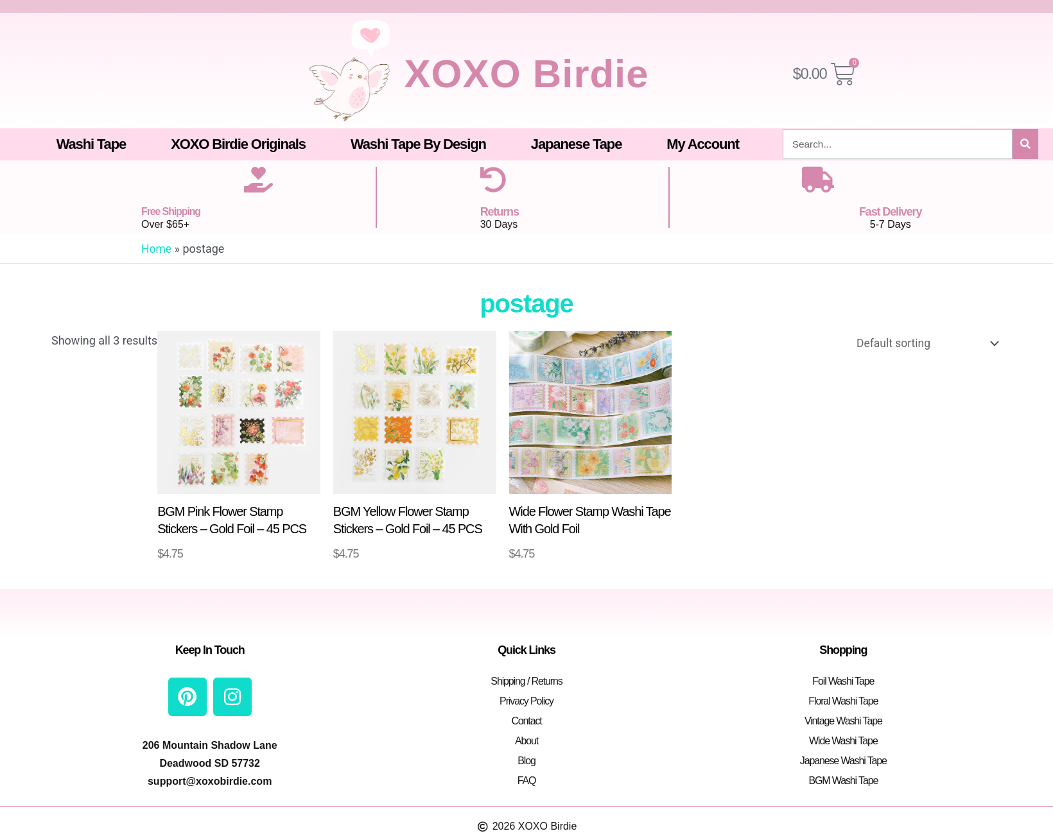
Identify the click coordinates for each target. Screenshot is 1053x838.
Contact (526, 719)
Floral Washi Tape (843, 699)
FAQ (527, 779)
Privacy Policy (526, 699)
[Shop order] (922, 343)
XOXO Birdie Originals (238, 144)
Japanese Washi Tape (843, 759)
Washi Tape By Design (418, 144)
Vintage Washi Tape (843, 719)
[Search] (1025, 144)
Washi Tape (91, 144)
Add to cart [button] (232, 553)
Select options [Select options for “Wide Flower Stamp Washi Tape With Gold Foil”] (591, 553)
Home (156, 248)
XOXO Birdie (526, 72)
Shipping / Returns (526, 679)
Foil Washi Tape (843, 679)
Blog (526, 759)
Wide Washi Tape (843, 739)
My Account (702, 144)
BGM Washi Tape (843, 779)
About (526, 739)
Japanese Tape (576, 144)
